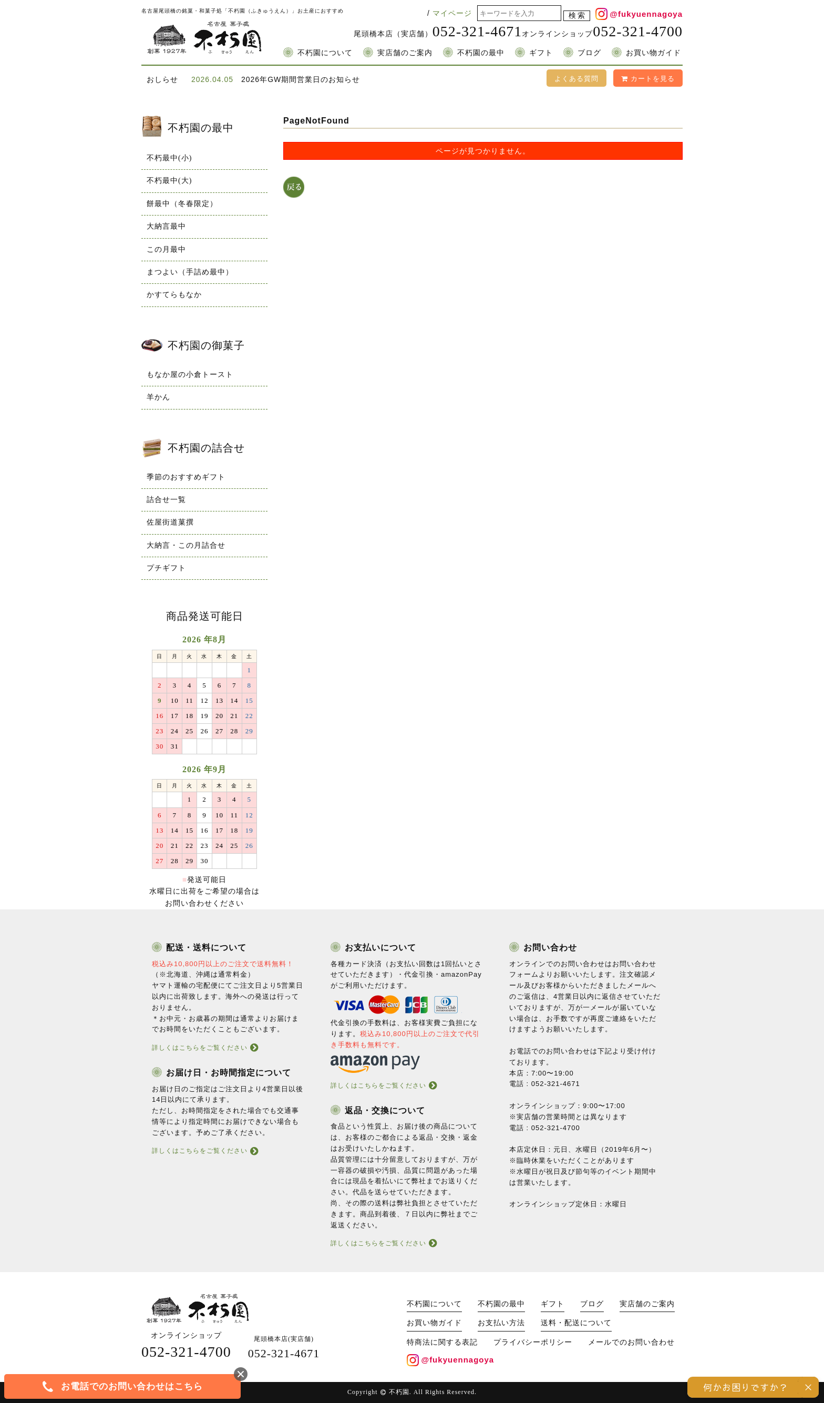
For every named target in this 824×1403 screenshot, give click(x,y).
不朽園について (325, 53)
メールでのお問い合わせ (631, 1342)
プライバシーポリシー (532, 1342)
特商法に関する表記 (442, 1342)
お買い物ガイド (653, 53)
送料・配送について (576, 1323)
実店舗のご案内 (404, 53)
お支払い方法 (501, 1323)
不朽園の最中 (480, 53)
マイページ (452, 13)
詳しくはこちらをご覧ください (200, 1047)
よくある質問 (576, 79)
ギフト (541, 53)
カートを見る (648, 79)
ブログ (589, 53)
